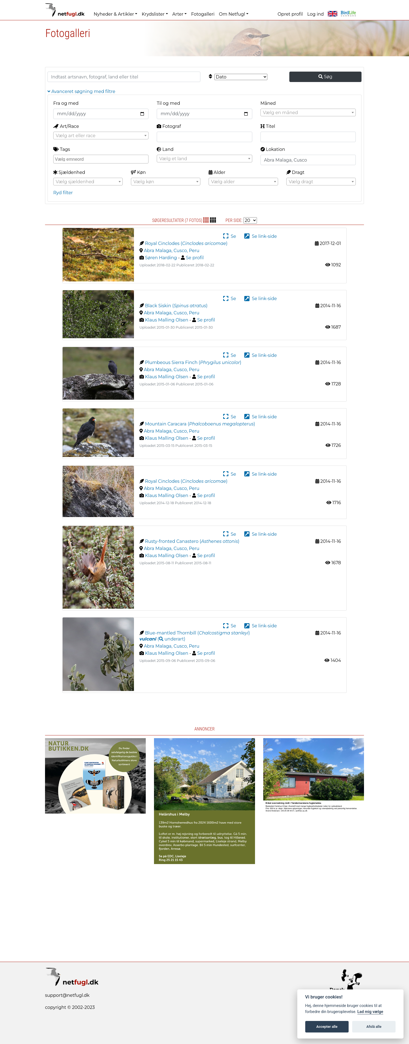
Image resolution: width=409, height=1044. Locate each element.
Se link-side (260, 236)
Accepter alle (326, 1027)
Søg (325, 76)
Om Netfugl (232, 14)
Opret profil (290, 14)
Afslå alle (374, 1027)
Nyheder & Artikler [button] (114, 14)
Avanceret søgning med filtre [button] (81, 91)
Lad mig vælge (370, 1011)
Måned (268, 103)
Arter (177, 14)
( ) (162, 639)
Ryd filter (63, 192)
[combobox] (308, 112)
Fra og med (66, 103)
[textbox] (308, 113)
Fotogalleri (202, 14)
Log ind (315, 14)
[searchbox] (101, 158)
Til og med (168, 103)
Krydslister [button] (153, 14)
